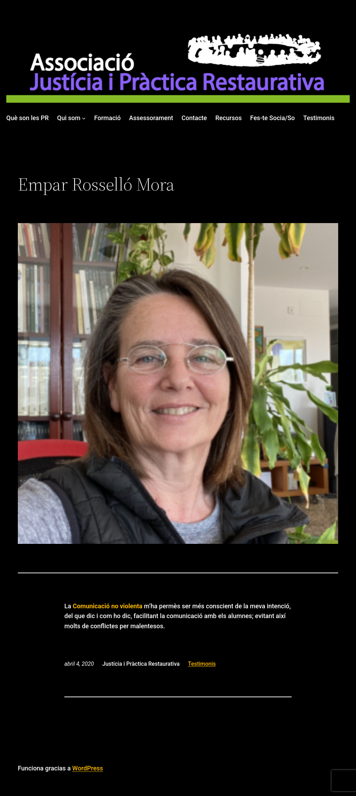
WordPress (87, 768)
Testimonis (202, 663)
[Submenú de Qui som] (84, 118)
